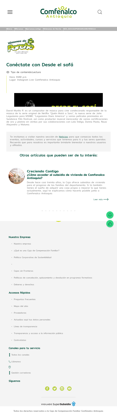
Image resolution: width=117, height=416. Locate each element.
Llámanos (16, 361)
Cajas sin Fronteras (23, 270)
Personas (19, 28)
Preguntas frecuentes (24, 299)
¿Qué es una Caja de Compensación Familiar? (36, 250)
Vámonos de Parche (52, 28)
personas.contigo (34, 28)
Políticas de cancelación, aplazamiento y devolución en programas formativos (53, 277)
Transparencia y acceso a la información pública (38, 333)
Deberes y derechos (24, 284)
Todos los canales (20, 354)
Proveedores (20, 312)
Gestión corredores (21, 372)
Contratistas (20, 340)
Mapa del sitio (21, 306)
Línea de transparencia (25, 326)
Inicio (10, 28)
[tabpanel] (58, 206)
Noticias (63, 155)
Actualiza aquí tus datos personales (32, 319)
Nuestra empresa (22, 243)
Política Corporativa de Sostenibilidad (32, 257)
